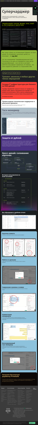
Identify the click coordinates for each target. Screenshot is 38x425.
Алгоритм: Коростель (21, 391)
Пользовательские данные (4, 400)
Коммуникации (3, 391)
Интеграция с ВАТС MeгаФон (11, 404)
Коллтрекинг (3, 394)
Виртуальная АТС (3, 393)
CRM (1, 392)
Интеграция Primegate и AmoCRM (11, 393)
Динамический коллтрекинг (20, 401)
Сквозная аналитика (2, 396)
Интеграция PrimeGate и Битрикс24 (11, 396)
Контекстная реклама (28, 402)
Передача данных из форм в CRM (11, 403)
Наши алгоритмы (21, 388)
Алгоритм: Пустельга (21, 393)
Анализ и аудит (28, 399)
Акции (2, 401)
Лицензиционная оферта (3, 398)
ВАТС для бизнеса (28, 396)
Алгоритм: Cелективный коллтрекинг (21, 396)
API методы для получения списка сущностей (11, 390)
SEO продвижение (29, 393)
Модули (2, 388)
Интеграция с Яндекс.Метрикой (12, 401)
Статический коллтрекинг (21, 399)
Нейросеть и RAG (3, 390)
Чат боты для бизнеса (28, 397)
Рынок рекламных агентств (29, 391)
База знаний (34, 389)
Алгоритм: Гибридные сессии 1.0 (21, 398)
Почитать (28, 388)
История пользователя (21, 402)
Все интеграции (10, 388)
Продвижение (28, 400)
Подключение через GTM (11, 399)
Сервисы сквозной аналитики (29, 394)
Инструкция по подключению (11, 400)
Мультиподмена (20, 390)
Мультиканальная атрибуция (20, 404)
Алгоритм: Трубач (20, 392)
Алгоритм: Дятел (20, 394)
